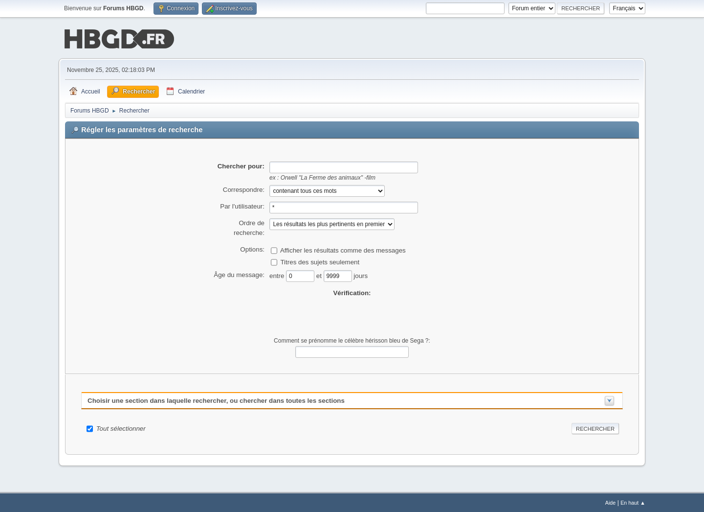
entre (277, 274)
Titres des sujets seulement (319, 260)
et (320, 274)
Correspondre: (243, 188)
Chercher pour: (241, 165)
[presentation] (352, 316)
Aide (610, 502)
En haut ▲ (632, 502)
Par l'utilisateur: (242, 205)
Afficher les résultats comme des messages (343, 249)
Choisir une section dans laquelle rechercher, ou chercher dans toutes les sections (216, 399)
